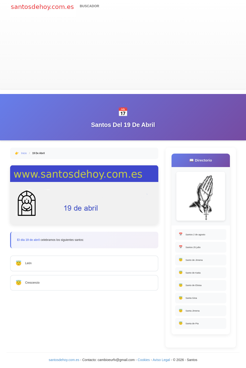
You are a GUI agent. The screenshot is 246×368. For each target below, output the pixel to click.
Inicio (24, 153)
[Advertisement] (123, 53)
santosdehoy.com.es (64, 363)
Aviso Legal (161, 363)
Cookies (144, 363)
